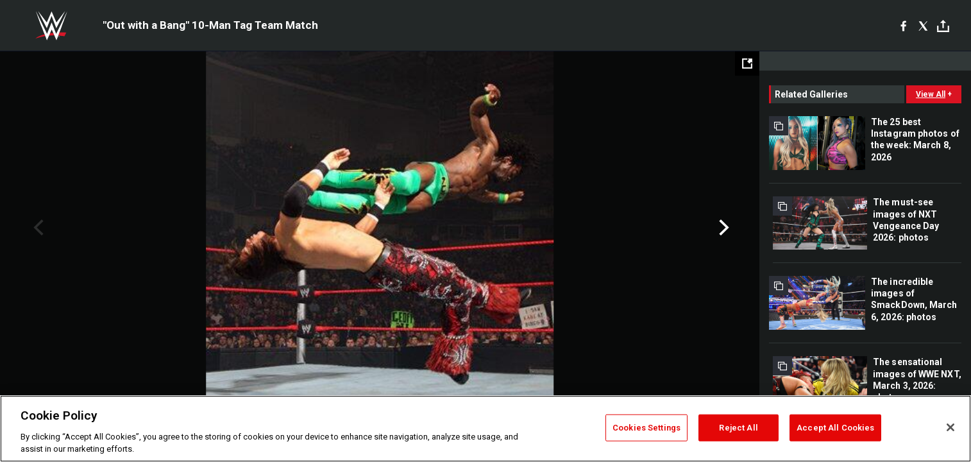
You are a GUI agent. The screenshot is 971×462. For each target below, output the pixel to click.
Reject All (738, 427)
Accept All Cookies (835, 427)
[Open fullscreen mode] (747, 63)
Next (722, 228)
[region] (485, 428)
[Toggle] (943, 26)
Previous (37, 228)
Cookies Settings (646, 427)
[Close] (950, 427)
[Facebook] (903, 25)
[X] (923, 25)
